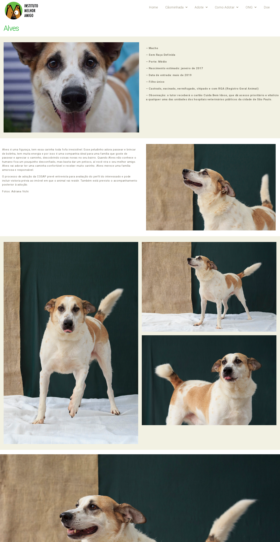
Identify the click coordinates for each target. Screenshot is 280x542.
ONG (251, 7)
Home (153, 7)
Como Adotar (226, 7)
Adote (201, 7)
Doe (267, 7)
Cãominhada (176, 7)
